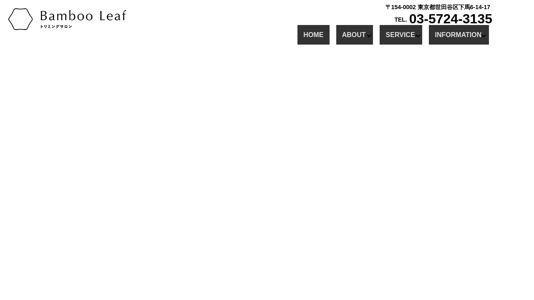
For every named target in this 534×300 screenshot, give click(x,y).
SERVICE (394, 34)
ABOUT (348, 34)
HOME (319, 34)
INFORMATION (452, 34)
